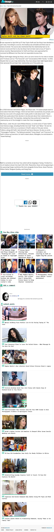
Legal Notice (18, 530)
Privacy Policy (9, 530)
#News (51, 40)
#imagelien (49, 527)
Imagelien (7, 527)
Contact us (33, 530)
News (5, 6)
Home (1, 6)
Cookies (26, 530)
